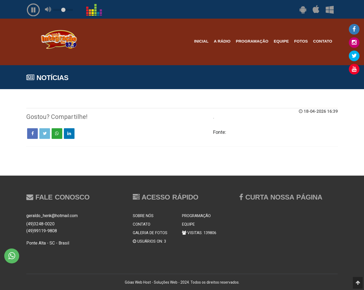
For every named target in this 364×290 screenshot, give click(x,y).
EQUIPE (281, 41)
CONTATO (322, 41)
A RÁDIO (222, 41)
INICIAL (201, 41)
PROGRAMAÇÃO (252, 41)
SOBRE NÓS (143, 215)
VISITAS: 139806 (199, 232)
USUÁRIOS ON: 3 (149, 241)
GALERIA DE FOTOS (150, 232)
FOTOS (301, 41)
